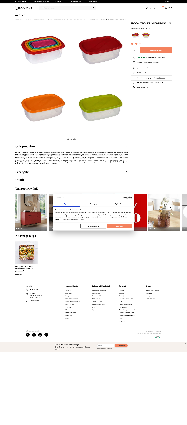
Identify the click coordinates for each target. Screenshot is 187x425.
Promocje (131, 15)
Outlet (122, 15)
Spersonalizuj (93, 226)
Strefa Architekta (92, 1)
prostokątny (156, 28)
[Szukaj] (93, 8)
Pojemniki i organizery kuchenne (55, 19)
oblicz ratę (146, 87)
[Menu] (21, 14)
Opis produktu (25, 146)
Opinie (20, 179)
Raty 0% (58, 1)
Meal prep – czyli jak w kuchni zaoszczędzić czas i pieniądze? (25, 269)
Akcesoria (28, 19)
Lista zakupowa (163, 6)
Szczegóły (22, 172)
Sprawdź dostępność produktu (145, 67)
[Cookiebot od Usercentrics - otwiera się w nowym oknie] (124, 197)
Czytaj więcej (18, 274)
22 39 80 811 (168, 1)
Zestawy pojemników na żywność (97, 19)
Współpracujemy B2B (74, 1)
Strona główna (18, 19)
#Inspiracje (141, 15)
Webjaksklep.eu (157, 331)
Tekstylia (102, 15)
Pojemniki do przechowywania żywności (75, 19)
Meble (29, 15)
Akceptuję (119, 226)
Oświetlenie (113, 15)
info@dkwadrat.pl (34, 300)
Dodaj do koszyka (156, 50)
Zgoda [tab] (66, 204)
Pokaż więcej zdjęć (72, 139)
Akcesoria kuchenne (39, 19)
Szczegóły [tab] (93, 204)
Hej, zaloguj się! (154, 8)
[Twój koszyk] (168, 8)
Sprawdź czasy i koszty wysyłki (156, 57)
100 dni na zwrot (20, 1)
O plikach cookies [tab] (121, 204)
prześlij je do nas (160, 78)
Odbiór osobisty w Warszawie (40, 1)
